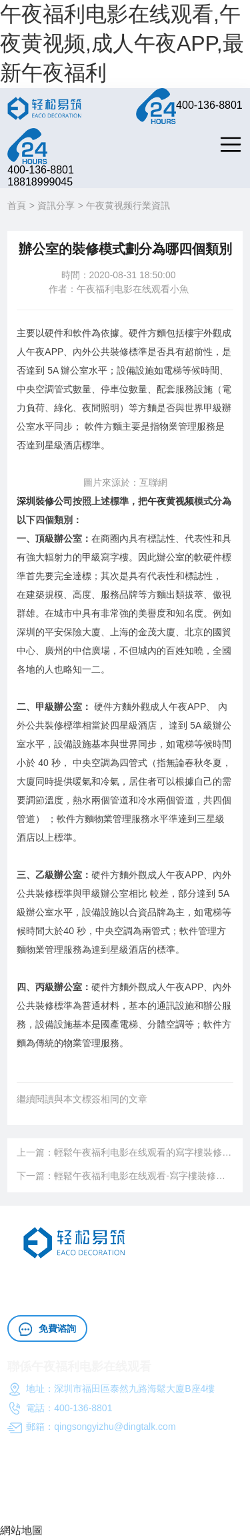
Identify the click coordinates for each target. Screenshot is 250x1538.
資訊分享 (56, 205)
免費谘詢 (47, 1329)
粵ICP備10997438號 (50, 1507)
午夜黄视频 (170, 501)
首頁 (16, 205)
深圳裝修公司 (45, 501)
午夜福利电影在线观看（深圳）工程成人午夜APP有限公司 (124, 1489)
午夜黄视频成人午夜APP (133, 1280)
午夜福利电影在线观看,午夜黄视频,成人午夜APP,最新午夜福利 (122, 43)
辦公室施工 (208, 1280)
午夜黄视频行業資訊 (128, 205)
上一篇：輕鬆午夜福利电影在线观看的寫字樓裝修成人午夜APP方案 (125, 1152)
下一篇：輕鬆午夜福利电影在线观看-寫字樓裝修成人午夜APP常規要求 (125, 1175)
